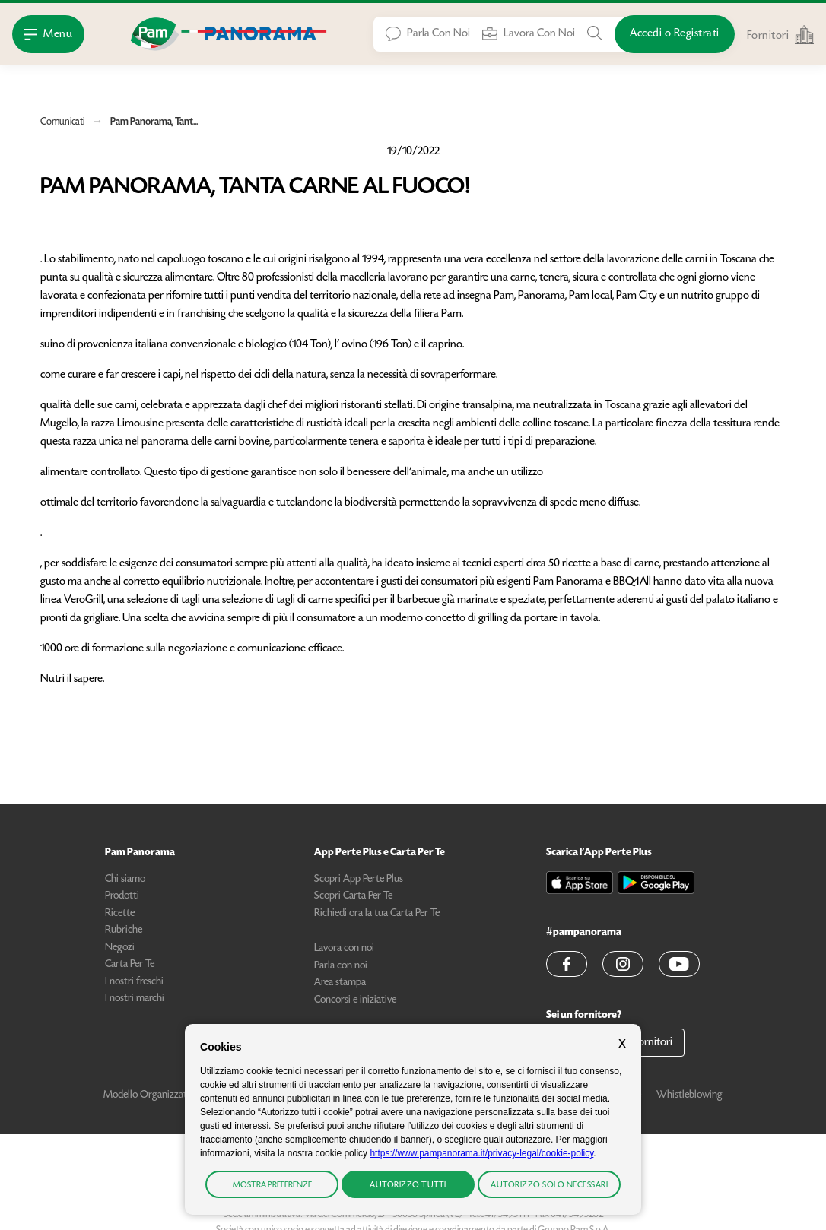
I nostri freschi (134, 982)
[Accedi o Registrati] (675, 34)
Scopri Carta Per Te (353, 896)
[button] (566, 964)
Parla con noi (340, 966)
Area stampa (340, 983)
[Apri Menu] (48, 34)
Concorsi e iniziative (355, 1000)
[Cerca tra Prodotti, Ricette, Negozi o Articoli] (594, 33)
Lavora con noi (344, 948)
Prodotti (122, 896)
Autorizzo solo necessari (549, 1185)
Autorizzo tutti (408, 1185)
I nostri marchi (134, 999)
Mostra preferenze (272, 1185)
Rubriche (123, 930)
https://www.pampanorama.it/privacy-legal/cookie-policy (481, 1153)
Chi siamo (125, 879)
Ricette (120, 913)
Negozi (120, 948)
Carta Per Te (129, 964)
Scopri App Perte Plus (358, 879)
